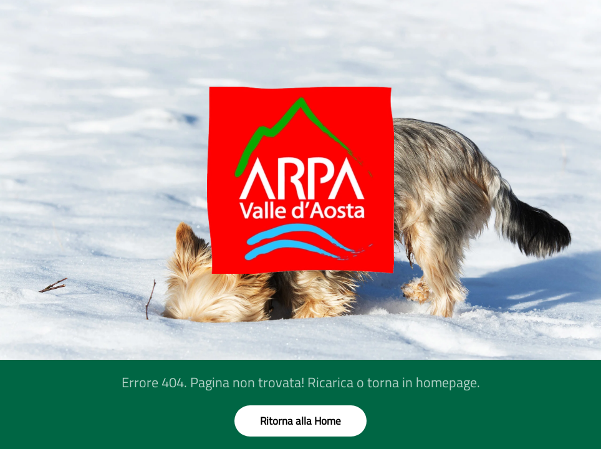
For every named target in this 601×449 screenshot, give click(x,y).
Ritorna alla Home (300, 421)
